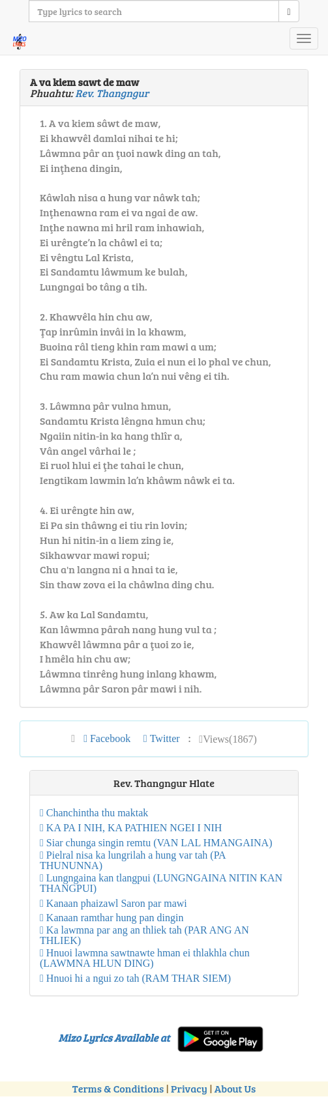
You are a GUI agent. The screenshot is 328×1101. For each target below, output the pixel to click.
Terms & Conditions (118, 1088)
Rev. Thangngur (112, 93)
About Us (235, 1088)
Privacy (189, 1088)
